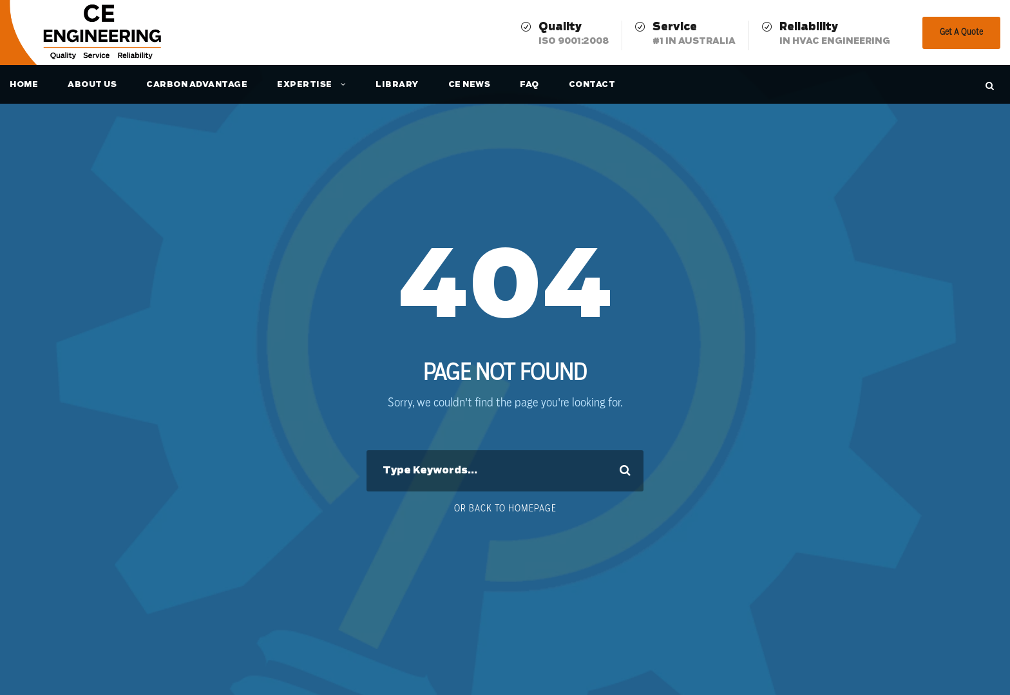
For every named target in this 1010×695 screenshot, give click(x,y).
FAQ (529, 84)
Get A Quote (961, 32)
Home (24, 84)
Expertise (304, 84)
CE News (469, 84)
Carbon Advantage (196, 84)
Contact (592, 84)
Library (397, 84)
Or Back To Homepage (505, 508)
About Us (92, 84)
